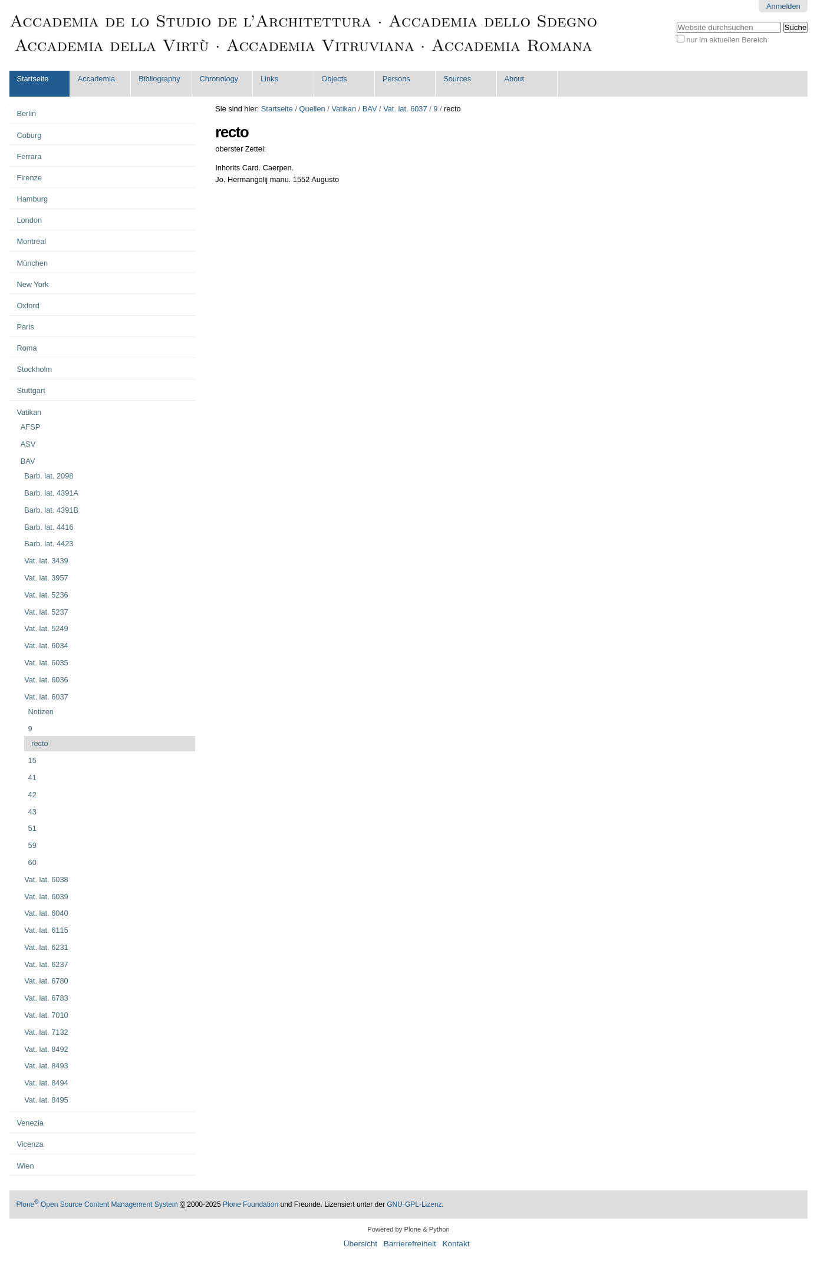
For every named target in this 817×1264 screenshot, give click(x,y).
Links (269, 78)
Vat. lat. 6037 (405, 108)
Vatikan (343, 108)
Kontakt (455, 1243)
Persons (396, 78)
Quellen (312, 108)
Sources (457, 78)
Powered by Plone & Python (408, 1229)
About (514, 78)
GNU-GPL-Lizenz (414, 1204)
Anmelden (783, 6)
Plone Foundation (250, 1204)
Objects (334, 78)
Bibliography (159, 78)
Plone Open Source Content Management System (97, 1204)
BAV (370, 108)
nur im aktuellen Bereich (726, 39)
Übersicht (360, 1243)
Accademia (96, 78)
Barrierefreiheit (410, 1243)
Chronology (219, 78)
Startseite (32, 78)
